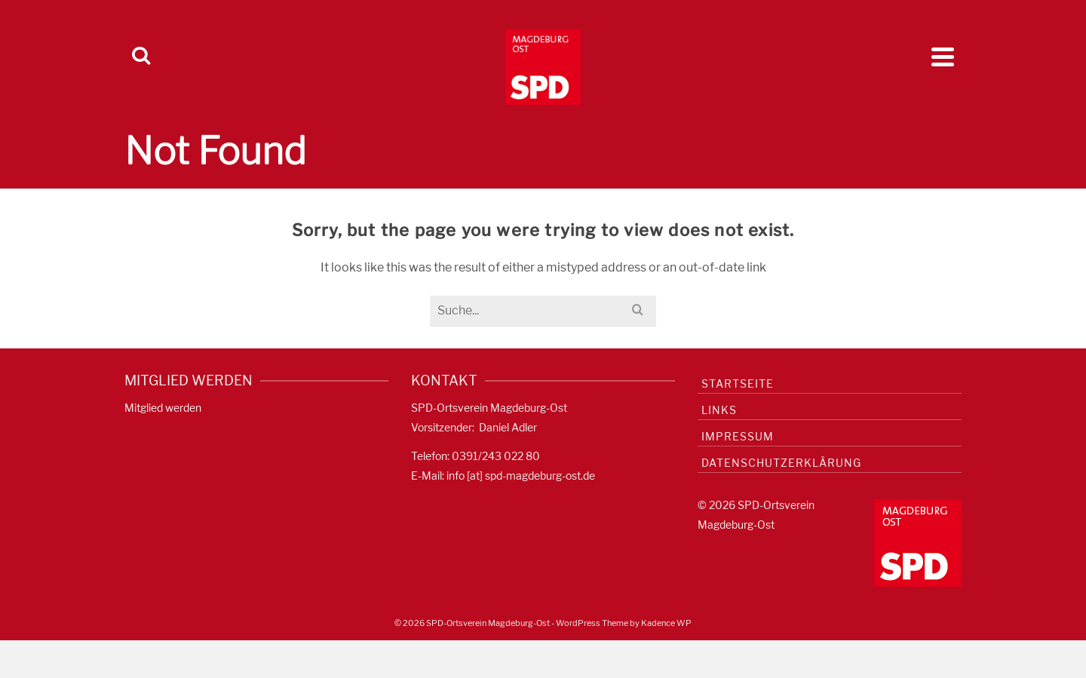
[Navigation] (943, 56)
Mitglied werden (162, 407)
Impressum (737, 436)
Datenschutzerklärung (781, 462)
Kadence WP (666, 623)
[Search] (141, 56)
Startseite (737, 383)
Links (719, 409)
